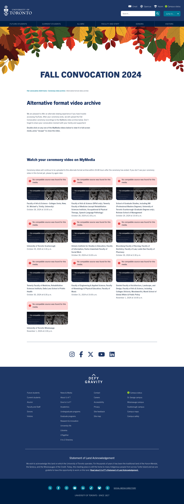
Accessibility (99, 402)
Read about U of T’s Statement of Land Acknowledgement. (114, 470)
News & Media (66, 392)
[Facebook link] (81, 354)
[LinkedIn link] (112, 354)
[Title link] (92, 76)
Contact (97, 392)
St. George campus (134, 397)
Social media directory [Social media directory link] (125, 488)
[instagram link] (72, 354)
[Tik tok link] (91, 488)
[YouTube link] (101, 354)
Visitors (169, 24)
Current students (51, 24)
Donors (140, 24)
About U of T (65, 397)
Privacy (97, 407)
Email (134, 6)
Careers (97, 397)
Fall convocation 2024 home (37, 91)
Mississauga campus (135, 402)
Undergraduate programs (70, 411)
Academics (64, 407)
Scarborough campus (135, 407)
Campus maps (133, 411)
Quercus (147, 6)
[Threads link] (107, 488)
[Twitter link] (90, 354)
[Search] (138, 13)
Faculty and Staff (110, 24)
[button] (172, 13)
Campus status (174, 6)
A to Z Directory (66, 439)
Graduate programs (68, 416)
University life (65, 425)
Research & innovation (69, 421)
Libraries (63, 430)
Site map (97, 416)
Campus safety (133, 416)
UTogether (64, 435)
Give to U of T (65, 402)
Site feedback (99, 411)
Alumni (80, 24)
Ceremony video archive (57, 91)
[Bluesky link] (99, 488)
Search (157, 13)
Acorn (160, 6)
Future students (18, 24)
